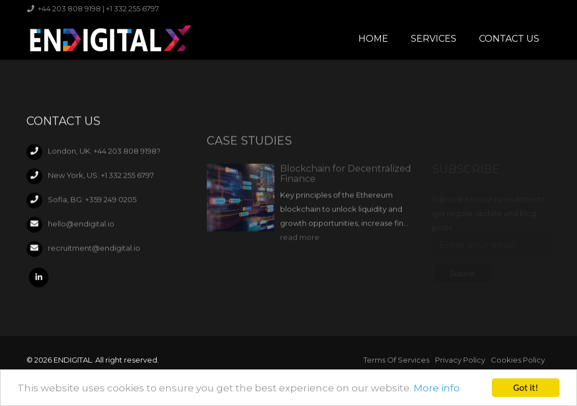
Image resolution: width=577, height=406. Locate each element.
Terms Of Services (396, 359)
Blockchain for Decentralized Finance (345, 181)
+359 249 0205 (110, 201)
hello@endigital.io (81, 226)
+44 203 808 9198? (127, 153)
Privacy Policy (460, 359)
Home (373, 38)
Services (433, 38)
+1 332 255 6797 (127, 177)
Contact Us (509, 38)
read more (299, 244)
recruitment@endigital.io (94, 250)
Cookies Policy (518, 359)
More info (437, 388)
